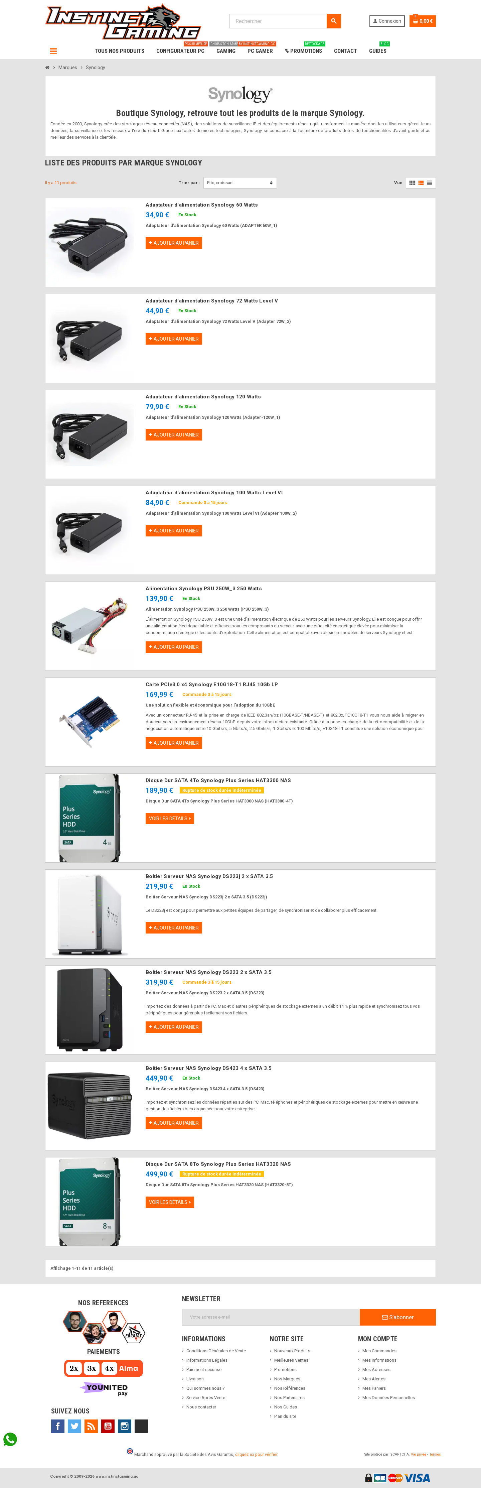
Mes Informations (379, 1360)
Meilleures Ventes (291, 1360)
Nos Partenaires (289, 1397)
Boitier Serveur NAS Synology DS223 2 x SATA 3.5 (209, 972)
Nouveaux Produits (292, 1350)
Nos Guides (285, 1406)
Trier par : (189, 182)
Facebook (57, 1426)
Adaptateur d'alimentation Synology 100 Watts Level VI (214, 493)
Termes (435, 1454)
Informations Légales (206, 1360)
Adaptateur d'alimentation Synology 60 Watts (202, 205)
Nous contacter (201, 1406)
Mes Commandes (379, 1350)
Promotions (285, 1369)
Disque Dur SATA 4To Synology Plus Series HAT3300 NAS (218, 780)
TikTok (141, 1426)
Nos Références (289, 1388)
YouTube (108, 1426)
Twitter (74, 1426)
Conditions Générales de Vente (216, 1350)
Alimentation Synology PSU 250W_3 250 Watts (204, 589)
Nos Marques (287, 1378)
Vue (398, 182)
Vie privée (418, 1454)
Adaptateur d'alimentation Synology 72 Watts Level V (212, 301)
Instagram (124, 1426)
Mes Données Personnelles (388, 1397)
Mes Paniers (374, 1388)
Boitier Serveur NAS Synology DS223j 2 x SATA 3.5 (209, 876)
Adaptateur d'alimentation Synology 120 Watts (203, 397)
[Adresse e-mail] (271, 1317)
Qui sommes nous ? (205, 1388)
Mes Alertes (373, 1378)
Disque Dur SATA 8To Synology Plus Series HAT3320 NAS (218, 1164)
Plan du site (285, 1416)
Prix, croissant (220, 182)
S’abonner (398, 1317)
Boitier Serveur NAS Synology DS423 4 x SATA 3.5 (209, 1068)
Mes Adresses (376, 1369)
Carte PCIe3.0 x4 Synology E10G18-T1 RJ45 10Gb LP (212, 684)
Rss (91, 1426)
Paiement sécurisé (203, 1369)
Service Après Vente (205, 1397)
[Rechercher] (285, 21)
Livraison (195, 1378)
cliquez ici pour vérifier (256, 1454)
